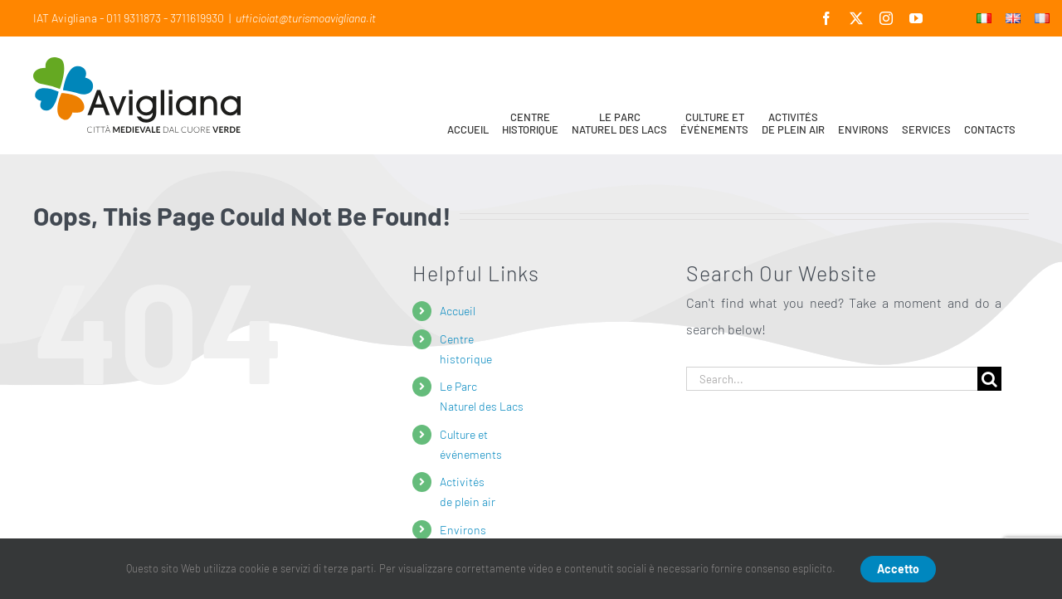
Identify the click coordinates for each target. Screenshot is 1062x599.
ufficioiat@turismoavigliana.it (306, 18)
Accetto (898, 569)
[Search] (989, 379)
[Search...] (831, 379)
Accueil (457, 311)
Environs (463, 530)
